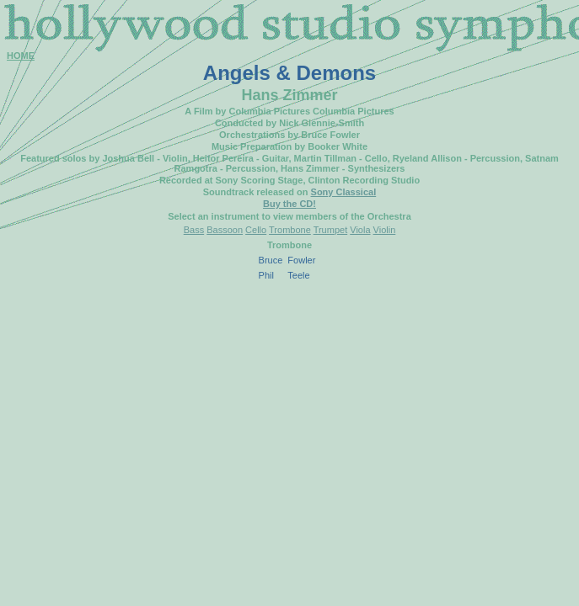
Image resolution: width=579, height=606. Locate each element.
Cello (255, 230)
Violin (384, 230)
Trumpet (331, 230)
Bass (194, 230)
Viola (360, 230)
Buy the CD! (289, 204)
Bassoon (224, 230)
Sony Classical (344, 192)
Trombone (290, 230)
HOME (21, 55)
